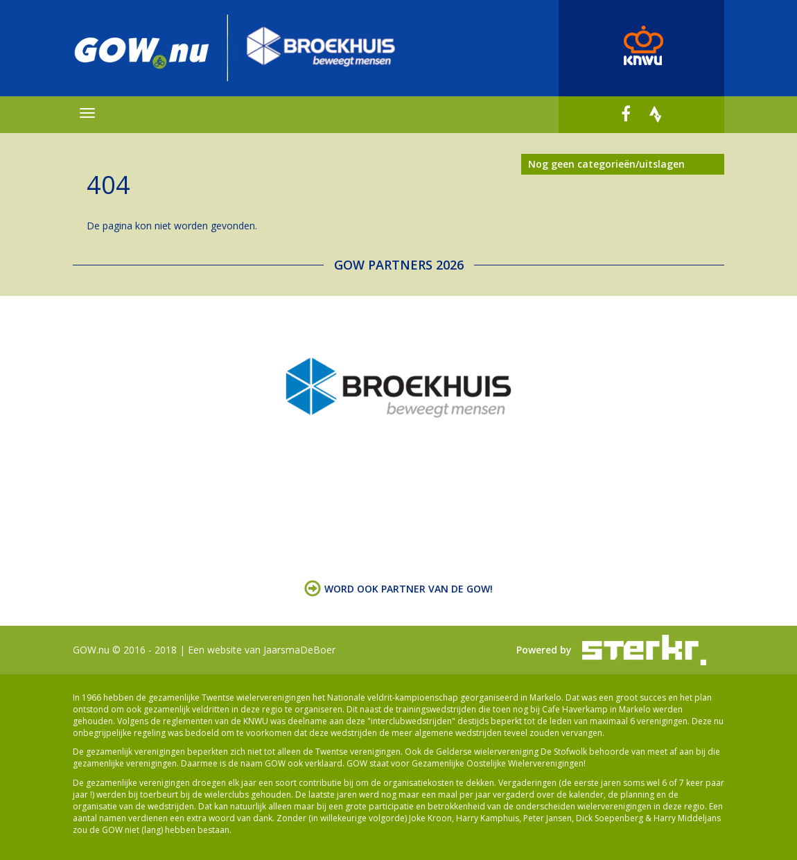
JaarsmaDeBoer (299, 649)
